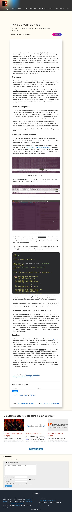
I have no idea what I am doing (25, 402)
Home (13, 8)
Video (50, 8)
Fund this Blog (57, 34)
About (68, 8)
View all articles (36, 448)
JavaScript (42, 8)
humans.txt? (17, 504)
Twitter (21, 394)
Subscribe (15, 390)
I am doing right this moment (17, 502)
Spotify (25, 394)
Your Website (7, 480)
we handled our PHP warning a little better (38, 147)
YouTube (45, 499)
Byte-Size (33, 8)
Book (25, 8)
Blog (19, 8)
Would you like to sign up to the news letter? (18, 482)
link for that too (29, 500)
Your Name (9, 476)
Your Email (9, 478)
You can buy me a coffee (33, 374)
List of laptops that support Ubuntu (50, 402)
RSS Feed (32, 394)
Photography (59, 8)
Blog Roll (53, 499)
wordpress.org (50, 338)
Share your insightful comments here (23, 376)
